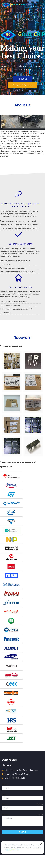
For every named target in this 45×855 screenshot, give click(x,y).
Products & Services (23, 85)
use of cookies (13, 850)
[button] (23, 127)
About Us (22, 79)
